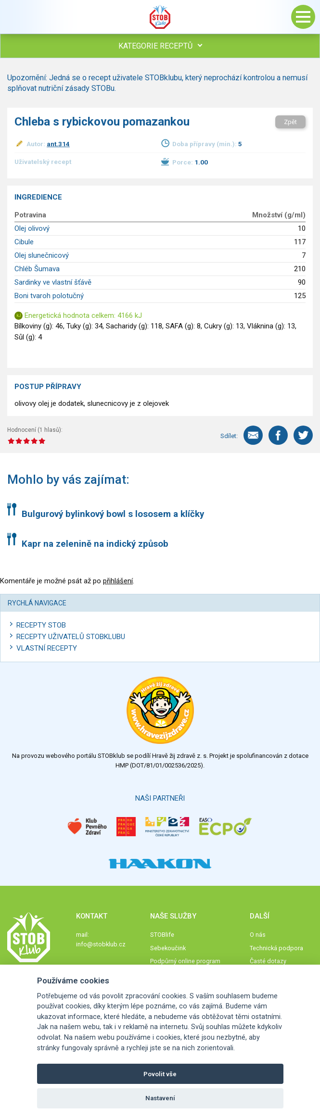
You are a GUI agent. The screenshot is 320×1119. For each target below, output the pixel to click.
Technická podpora (276, 948)
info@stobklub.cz (101, 944)
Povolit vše (160, 1074)
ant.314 (58, 144)
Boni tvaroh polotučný (49, 295)
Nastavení (160, 1098)
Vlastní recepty (46, 648)
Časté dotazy (268, 961)
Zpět (290, 122)
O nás (258, 934)
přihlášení (118, 581)
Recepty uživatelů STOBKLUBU (70, 636)
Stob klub (160, 17)
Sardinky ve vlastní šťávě (52, 282)
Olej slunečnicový (41, 255)
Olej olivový (32, 228)
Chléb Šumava (37, 268)
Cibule (24, 242)
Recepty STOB (41, 625)
